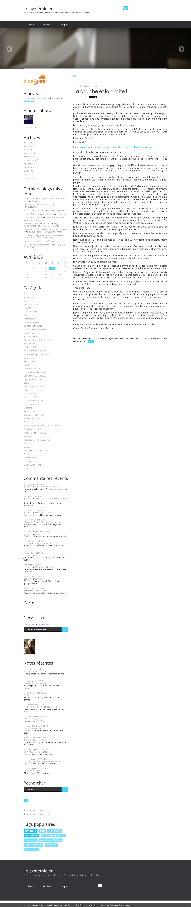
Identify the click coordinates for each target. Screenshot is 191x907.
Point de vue (29, 422)
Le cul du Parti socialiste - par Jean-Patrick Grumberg (112, 147)
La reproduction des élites (35, 683)
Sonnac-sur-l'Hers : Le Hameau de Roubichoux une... (45, 199)
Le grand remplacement (34, 372)
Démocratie (29, 315)
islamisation (30, 830)
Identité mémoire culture (35, 351)
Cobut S (27, 543)
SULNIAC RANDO (56, 210)
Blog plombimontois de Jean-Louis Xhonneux (42, 224)
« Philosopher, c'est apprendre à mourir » (43, 761)
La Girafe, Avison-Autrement (40, 237)
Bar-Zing (62, 214)
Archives (47, 24)
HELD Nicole (29, 590)
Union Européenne (32, 465)
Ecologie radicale (31, 322)
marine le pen (31, 835)
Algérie (38, 534)
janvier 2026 (29, 153)
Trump (27, 454)
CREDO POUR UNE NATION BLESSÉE (40, 707)
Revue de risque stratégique (36, 740)
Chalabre (36, 201)
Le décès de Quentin (33, 718)
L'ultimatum (29, 241)
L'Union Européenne (33, 770)
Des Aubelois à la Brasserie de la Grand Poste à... (46, 229)
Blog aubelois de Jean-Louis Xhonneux (44, 231)
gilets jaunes (29, 344)
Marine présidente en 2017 (36, 401)
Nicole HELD (29, 522)
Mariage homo (30, 394)
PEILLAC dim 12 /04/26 (34, 210)
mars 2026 (28, 146)
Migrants (28, 408)
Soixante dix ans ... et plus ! (36, 671)
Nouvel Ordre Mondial (34, 418)
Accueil (31, 24)
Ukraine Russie (30, 458)
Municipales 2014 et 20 (34, 415)
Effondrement (30, 333)
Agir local (28, 294)
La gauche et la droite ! (100, 91)
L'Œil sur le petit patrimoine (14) (38, 244)
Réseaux (27, 443)
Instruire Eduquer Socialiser (36, 354)
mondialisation (30, 411)
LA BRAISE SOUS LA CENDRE (37, 751)
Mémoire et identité (44, 567)
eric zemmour (30, 840)
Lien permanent (82, 338)
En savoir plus (127, 905)
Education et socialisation (35, 329)
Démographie (30, 319)
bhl (83, 341)
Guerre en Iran (30, 695)
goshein (27, 486)
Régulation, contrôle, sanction (37, 440)
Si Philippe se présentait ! (46, 512)
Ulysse (38, 555)
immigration (51, 844)
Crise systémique (31, 311)
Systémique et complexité (35, 451)
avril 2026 (28, 142)
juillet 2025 (28, 174)
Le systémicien (39, 8)
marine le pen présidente (53, 835)
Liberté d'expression (33, 386)
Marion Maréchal (31, 404)
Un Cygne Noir (30, 461)
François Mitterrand (44, 543)
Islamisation (29, 361)
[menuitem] (31, 24)
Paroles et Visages (47, 241)
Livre (26, 390)
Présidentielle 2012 (32, 429)
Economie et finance (33, 326)
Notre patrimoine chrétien (47, 486)
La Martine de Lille (32, 368)
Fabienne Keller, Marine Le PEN (38, 340)
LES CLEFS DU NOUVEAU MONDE (39, 204)
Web (26, 468)
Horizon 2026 (30, 347)
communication (31, 304)
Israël (26, 365)
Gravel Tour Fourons (33, 217)
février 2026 (29, 150)
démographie (54, 830)
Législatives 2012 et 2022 (35, 376)
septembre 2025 (31, 167)
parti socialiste (156, 338)
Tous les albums (30, 127)
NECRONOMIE (30, 207)
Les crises (28, 383)
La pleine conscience (33, 728)
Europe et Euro (31, 336)
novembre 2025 (31, 160)
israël (42, 830)
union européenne (33, 844)
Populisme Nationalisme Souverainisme (42, 425)
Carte (29, 603)
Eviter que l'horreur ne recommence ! (46, 499)
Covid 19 (27, 308)
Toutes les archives (31, 179)
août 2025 (28, 171)
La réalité (39, 579)
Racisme (27, 436)
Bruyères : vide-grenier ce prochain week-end (44, 235)
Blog (26, 301)
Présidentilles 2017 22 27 (35, 433)
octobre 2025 (30, 164)
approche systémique (50, 840)
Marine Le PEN (30, 397)
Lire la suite (29, 100)
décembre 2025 (31, 157)
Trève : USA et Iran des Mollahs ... (39, 214)
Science (27, 447)
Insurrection (29, 358)
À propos (63, 24)
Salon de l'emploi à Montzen (36, 223)
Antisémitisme (30, 297)
